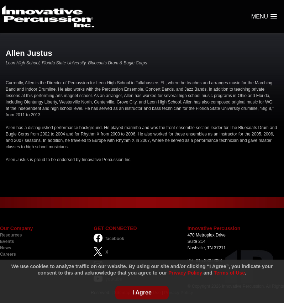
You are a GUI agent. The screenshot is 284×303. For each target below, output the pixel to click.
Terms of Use (229, 273)
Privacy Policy (185, 273)
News (5, 247)
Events (7, 241)
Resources (11, 235)
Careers (8, 254)
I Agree (142, 292)
